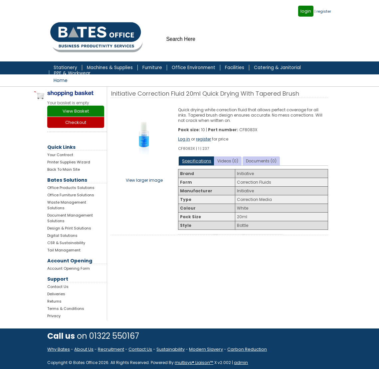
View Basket (76, 111)
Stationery (65, 67)
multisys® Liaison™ (194, 362)
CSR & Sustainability (66, 242)
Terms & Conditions (65, 308)
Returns (54, 301)
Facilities (234, 67)
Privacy (54, 316)
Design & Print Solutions (69, 228)
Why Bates (58, 349)
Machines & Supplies (110, 67)
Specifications (196, 161)
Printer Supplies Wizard (68, 162)
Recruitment (111, 349)
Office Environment (193, 67)
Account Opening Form (68, 268)
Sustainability (170, 349)
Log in (184, 139)
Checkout (75, 122)
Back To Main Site (63, 169)
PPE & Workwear (72, 73)
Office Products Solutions (71, 187)
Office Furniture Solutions (70, 195)
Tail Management (64, 250)
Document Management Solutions (70, 218)
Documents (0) (261, 161)
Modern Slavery (206, 349)
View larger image (144, 180)
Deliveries (56, 294)
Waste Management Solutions (66, 205)
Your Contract (60, 154)
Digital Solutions (62, 235)
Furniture (152, 67)
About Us (84, 349)
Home (61, 80)
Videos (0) (227, 161)
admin (241, 362)
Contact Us (58, 286)
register (323, 11)
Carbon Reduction (247, 349)
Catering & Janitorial (277, 67)
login (305, 11)
